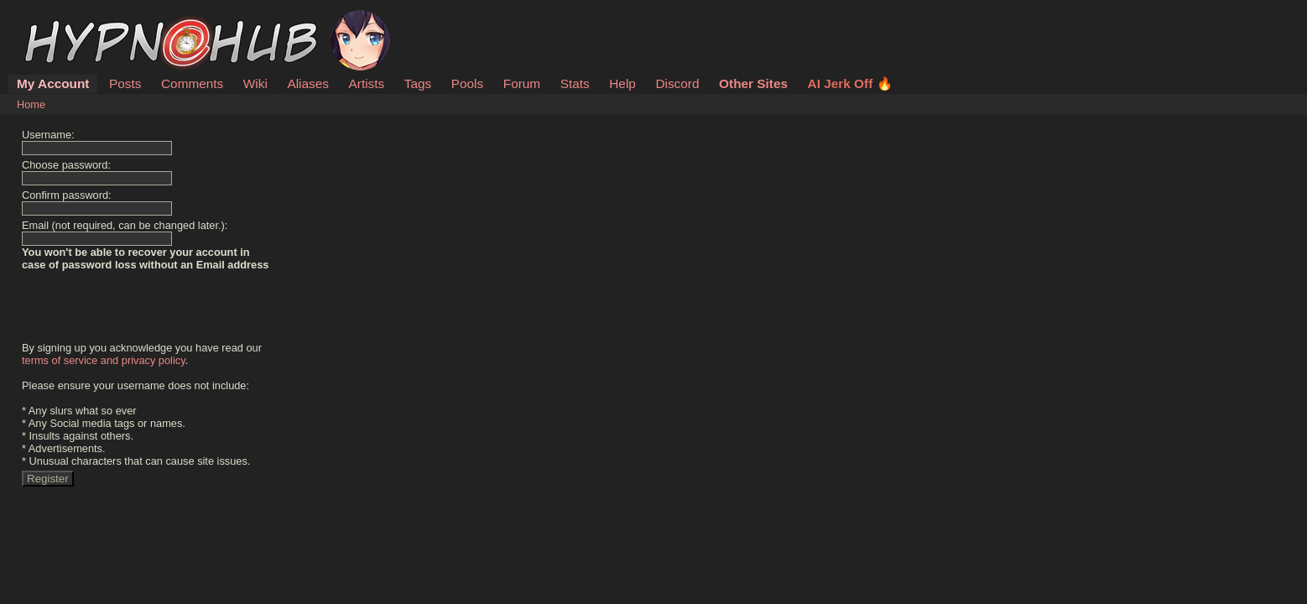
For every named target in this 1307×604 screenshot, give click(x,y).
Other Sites (753, 83)
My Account (53, 83)
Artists (367, 83)
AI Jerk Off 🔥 (850, 83)
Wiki (255, 83)
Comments (192, 83)
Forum (521, 83)
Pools (467, 83)
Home (31, 104)
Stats (575, 83)
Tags (417, 83)
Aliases (308, 83)
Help (622, 83)
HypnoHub (63, 19)
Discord (677, 83)
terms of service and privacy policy (103, 360)
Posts (125, 83)
